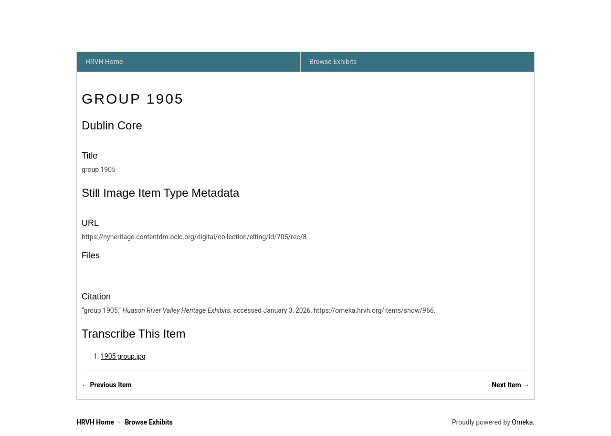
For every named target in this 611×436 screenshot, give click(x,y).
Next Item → (510, 385)
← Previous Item (107, 385)
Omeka (522, 422)
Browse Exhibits (333, 61)
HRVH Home (104, 61)
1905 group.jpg (123, 356)
